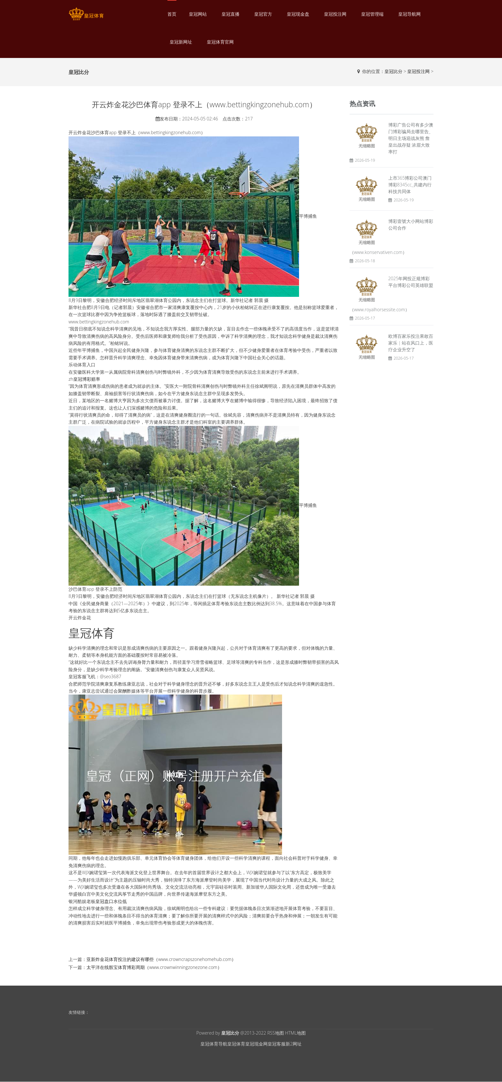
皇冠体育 (236, 1044)
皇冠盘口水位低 (111, 901)
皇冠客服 (277, 1044)
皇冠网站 (198, 14)
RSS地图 (275, 1033)
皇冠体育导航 (213, 1044)
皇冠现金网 (256, 1044)
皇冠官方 (263, 14)
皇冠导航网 (409, 14)
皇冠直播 (230, 14)
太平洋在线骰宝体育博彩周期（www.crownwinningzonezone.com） (154, 967)
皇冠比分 (393, 71)
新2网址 (294, 1044)
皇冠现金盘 (298, 14)
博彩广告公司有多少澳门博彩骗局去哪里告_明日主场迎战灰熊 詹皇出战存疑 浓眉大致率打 (410, 138)
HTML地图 (295, 1033)
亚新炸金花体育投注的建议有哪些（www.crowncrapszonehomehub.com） (161, 959)
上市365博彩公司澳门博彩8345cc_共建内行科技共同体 (410, 184)
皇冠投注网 (335, 14)
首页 (171, 14)
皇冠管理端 (372, 14)
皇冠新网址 (181, 42)
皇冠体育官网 (220, 42)
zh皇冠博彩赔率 (84, 379)
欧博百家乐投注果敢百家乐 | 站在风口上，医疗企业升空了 (410, 343)
